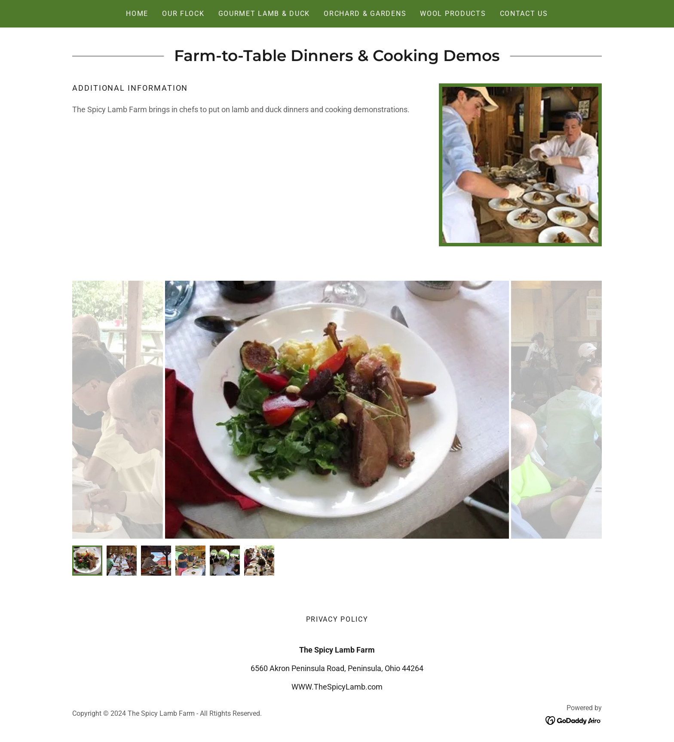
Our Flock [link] (183, 13)
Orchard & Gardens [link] (365, 13)
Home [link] (137, 13)
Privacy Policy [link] (337, 619)
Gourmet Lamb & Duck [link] (264, 13)
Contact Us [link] (524, 13)
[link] (573, 720)
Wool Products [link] (453, 13)
